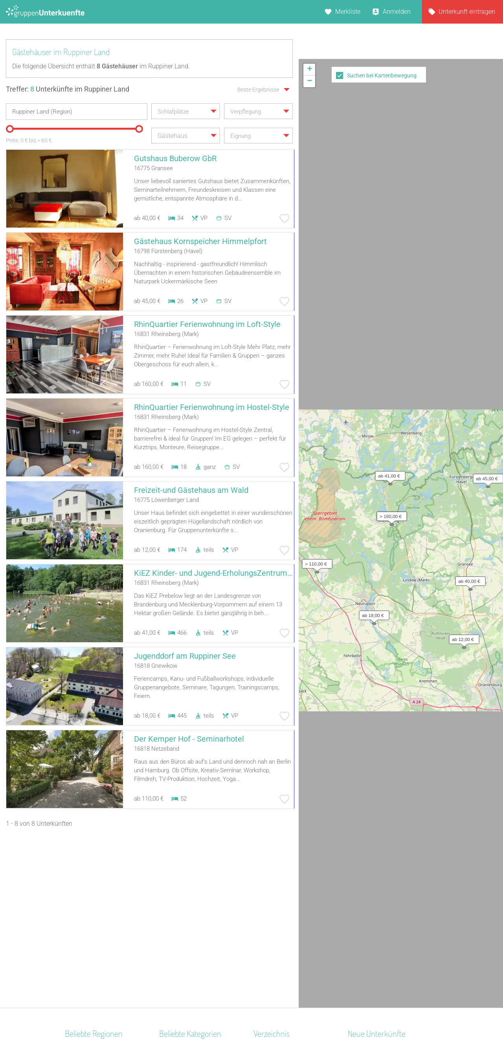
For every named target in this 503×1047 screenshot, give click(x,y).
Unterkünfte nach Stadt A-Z (291, 919)
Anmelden (397, 11)
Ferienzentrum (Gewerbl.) (193, 970)
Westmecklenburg (89, 888)
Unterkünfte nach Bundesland (294, 898)
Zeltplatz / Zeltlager (186, 919)
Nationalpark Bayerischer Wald (107, 949)
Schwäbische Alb (88, 929)
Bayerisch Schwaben (93, 919)
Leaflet (431, 299)
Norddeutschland (88, 909)
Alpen (73, 898)
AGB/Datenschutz (230, 1020)
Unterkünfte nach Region (287, 888)
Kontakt (188, 1020)
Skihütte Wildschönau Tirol (385, 888)
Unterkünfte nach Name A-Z (291, 929)
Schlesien (78, 939)
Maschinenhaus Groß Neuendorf (392, 919)
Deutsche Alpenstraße (95, 960)
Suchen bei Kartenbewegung (382, 75)
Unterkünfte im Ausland (286, 939)
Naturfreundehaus (184, 949)
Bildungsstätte (179, 980)
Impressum (277, 1020)
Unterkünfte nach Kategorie (291, 909)
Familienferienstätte (186, 898)
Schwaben (79, 970)
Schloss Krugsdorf (373, 909)
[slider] (10, 129)
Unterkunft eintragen (467, 11)
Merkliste (347, 11)
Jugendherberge (181, 929)
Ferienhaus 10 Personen (192, 909)
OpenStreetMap (484, 299)
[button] (468, 197)
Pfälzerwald (81, 980)
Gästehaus (174, 960)
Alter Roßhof (365, 898)
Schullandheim (179, 888)
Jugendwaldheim (183, 939)
